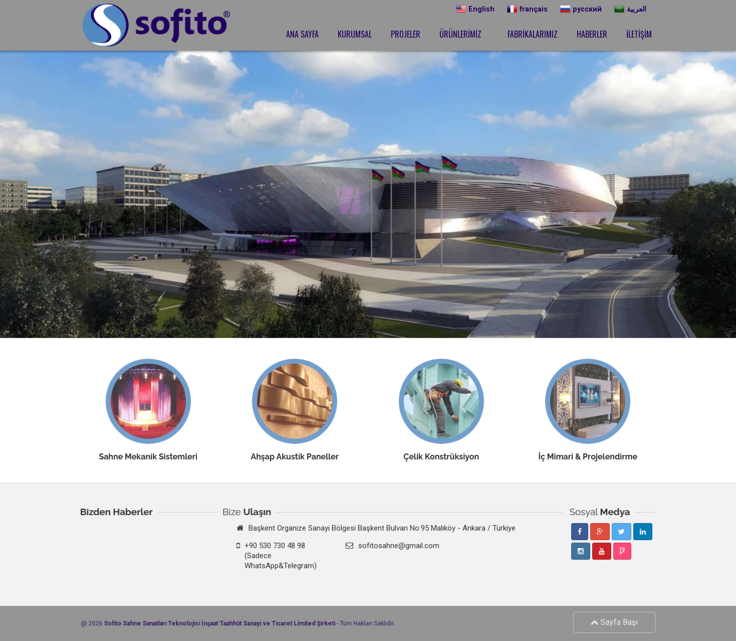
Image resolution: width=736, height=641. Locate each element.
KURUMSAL (355, 34)
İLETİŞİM (639, 34)
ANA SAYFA (302, 34)
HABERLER (592, 34)
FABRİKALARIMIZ (533, 34)
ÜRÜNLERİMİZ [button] (463, 34)
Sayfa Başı (617, 622)
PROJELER (405, 34)
